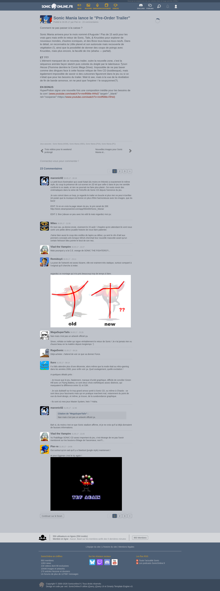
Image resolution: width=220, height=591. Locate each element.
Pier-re (77, 22)
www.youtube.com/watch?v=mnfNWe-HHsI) (90, 97)
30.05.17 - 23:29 (76, 332)
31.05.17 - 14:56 (65, 447)
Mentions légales (126, 547)
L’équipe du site (93, 547)
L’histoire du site (109, 547)
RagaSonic (57, 350)
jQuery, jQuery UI (96, 586)
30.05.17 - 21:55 (63, 223)
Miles (53, 223)
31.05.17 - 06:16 (70, 351)
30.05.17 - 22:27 (78, 247)
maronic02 (56, 178)
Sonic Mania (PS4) (93, 144)
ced (65, 586)
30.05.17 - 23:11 (69, 259)
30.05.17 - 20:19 (70, 178)
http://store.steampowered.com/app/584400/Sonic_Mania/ (77, 209)
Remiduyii (56, 259)
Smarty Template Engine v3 (119, 586)
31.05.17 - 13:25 (78, 434)
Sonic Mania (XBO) (77, 144)
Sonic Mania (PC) (109, 144)
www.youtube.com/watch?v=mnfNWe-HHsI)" (75, 93)
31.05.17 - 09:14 (63, 363)
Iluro (53, 362)
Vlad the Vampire (60, 246)
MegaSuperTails (60, 332)
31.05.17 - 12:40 (70, 408)
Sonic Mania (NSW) (60, 144)
